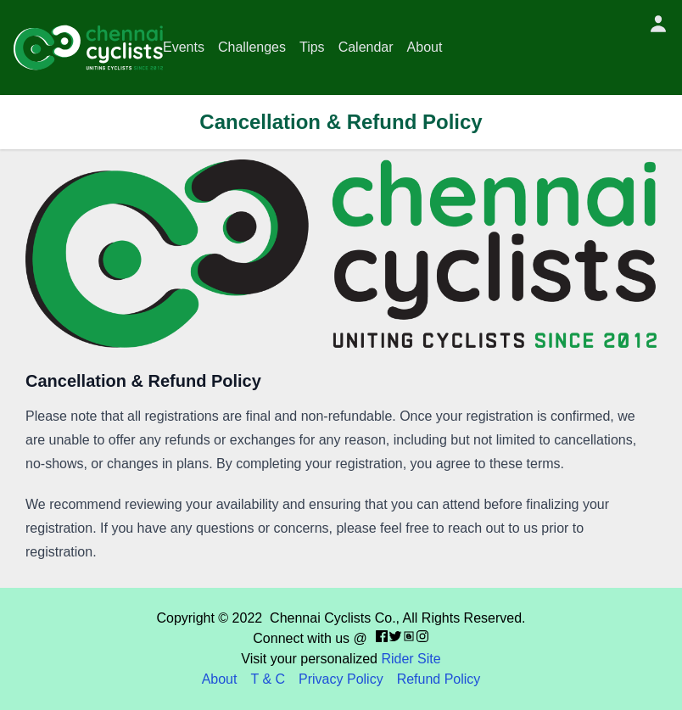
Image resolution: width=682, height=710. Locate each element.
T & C (267, 679)
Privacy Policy (341, 679)
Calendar (366, 47)
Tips (312, 47)
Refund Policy (439, 679)
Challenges (252, 47)
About (425, 47)
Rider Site (410, 658)
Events (183, 47)
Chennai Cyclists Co (331, 618)
